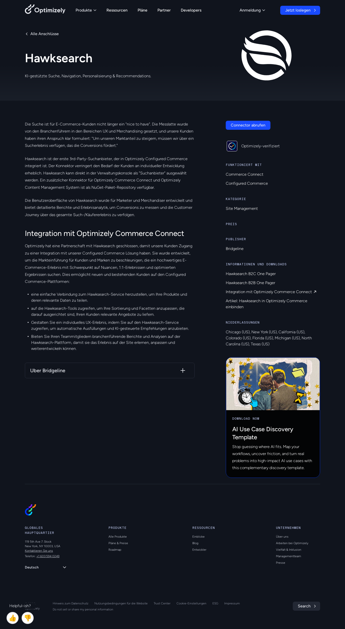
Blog (195, 543)
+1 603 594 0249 (48, 556)
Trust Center (162, 603)
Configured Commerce (247, 183)
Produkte (86, 10)
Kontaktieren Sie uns (39, 550)
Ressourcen (117, 10)
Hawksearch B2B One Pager (250, 282)
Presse (280, 562)
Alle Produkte (117, 536)
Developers (191, 10)
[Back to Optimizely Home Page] (45, 10)
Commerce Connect (244, 174)
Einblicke (198, 536)
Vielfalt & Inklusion (288, 549)
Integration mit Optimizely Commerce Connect (269, 291)
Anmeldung (252, 10)
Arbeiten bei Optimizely (292, 543)
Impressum (232, 603)
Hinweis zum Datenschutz (70, 603)
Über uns (282, 536)
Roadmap (114, 549)
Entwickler (199, 549)
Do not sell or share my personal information (83, 609)
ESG (215, 603)
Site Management (242, 208)
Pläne (142, 10)
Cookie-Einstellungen (191, 603)
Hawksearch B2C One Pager (251, 273)
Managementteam (288, 556)
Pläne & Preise (118, 543)
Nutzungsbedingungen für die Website (121, 603)
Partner (164, 10)
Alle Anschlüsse (44, 33)
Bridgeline (235, 248)
